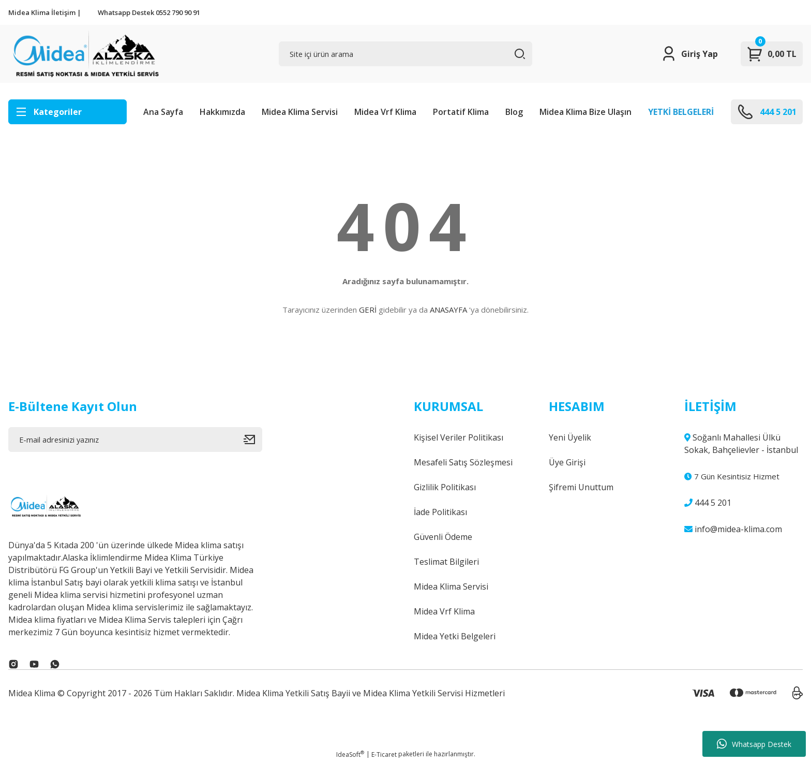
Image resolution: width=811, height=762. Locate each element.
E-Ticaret (384, 754)
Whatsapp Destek (754, 744)
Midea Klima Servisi (300, 112)
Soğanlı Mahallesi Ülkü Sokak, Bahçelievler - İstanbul (741, 444)
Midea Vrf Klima (385, 112)
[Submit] (253, 439)
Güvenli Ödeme (443, 537)
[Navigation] (67, 111)
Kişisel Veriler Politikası (458, 437)
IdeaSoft (350, 754)
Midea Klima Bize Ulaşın (585, 112)
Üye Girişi (567, 462)
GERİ (368, 309)
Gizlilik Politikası (445, 487)
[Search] (406, 53)
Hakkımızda (222, 112)
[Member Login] (689, 53)
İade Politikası (440, 512)
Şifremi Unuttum (581, 487)
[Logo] (84, 54)
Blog (514, 112)
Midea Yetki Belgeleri (454, 636)
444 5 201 (707, 502)
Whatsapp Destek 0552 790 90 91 (149, 12)
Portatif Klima (461, 112)
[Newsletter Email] (135, 439)
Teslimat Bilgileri (446, 561)
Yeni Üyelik (570, 437)
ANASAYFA (448, 309)
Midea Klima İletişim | (44, 12)
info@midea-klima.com (733, 529)
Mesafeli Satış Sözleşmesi (463, 462)
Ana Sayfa (163, 112)
